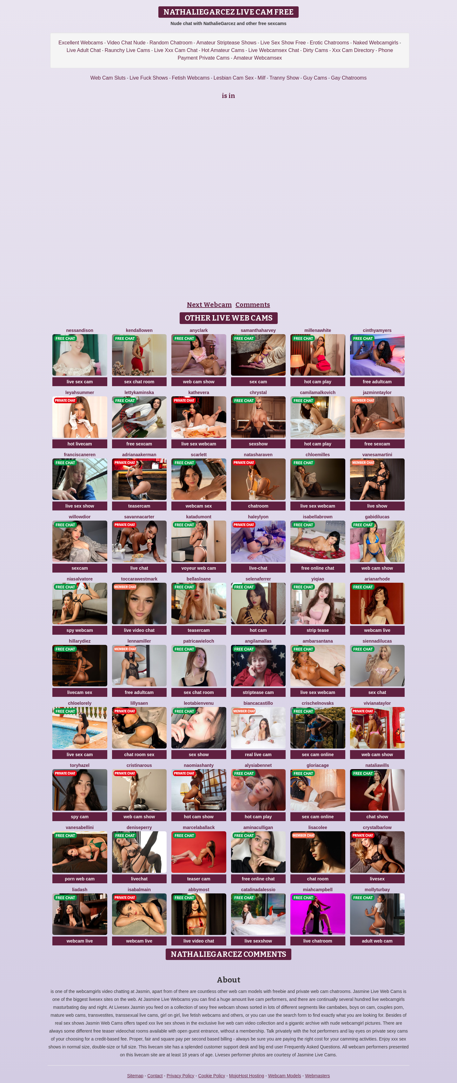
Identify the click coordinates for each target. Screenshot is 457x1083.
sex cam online (318, 754)
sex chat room (139, 381)
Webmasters (317, 1075)
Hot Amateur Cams (223, 50)
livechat (139, 878)
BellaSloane (199, 578)
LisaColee (317, 827)
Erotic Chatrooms (329, 42)
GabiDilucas (377, 516)
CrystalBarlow (377, 827)
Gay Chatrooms (349, 78)
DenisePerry (139, 827)
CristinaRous (139, 765)
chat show (377, 816)
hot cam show (199, 816)
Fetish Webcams (191, 78)
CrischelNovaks (318, 703)
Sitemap (135, 1075)
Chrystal (258, 392)
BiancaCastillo (258, 703)
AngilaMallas (258, 641)
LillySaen (139, 703)
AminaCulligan (258, 827)
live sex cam (80, 381)
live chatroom (317, 941)
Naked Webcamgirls (375, 42)
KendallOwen (139, 330)
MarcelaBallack (199, 827)
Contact (154, 1075)
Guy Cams (315, 78)
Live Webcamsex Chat (273, 50)
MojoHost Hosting (246, 1075)
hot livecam (80, 443)
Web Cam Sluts (108, 78)
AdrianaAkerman (139, 454)
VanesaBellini (80, 827)
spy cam (80, 816)
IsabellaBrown (318, 516)
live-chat (258, 568)
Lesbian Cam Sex (234, 78)
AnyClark (199, 330)
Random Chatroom (170, 42)
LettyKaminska (139, 392)
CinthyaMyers (377, 330)
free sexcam (139, 443)
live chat (139, 568)
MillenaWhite (317, 330)
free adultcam (377, 381)
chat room (317, 878)
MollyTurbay (377, 889)
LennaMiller (139, 641)
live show (377, 506)
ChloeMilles (318, 454)
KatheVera (199, 392)
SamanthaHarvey (258, 330)
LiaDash (79, 889)
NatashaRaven (258, 454)
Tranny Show (284, 78)
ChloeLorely (79, 703)
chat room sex (139, 754)
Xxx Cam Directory (353, 50)
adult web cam (377, 941)
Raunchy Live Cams (127, 50)
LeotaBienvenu (199, 703)
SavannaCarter (139, 516)
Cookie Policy (211, 1075)
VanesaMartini (377, 454)
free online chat (317, 568)
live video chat (139, 630)
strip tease (318, 630)
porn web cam (80, 878)
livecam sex (79, 692)
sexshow (258, 443)
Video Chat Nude (126, 42)
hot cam (258, 630)
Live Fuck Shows (148, 78)
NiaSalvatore (80, 578)
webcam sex (199, 506)
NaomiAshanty (199, 765)
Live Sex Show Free (283, 42)
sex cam (258, 381)
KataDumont (198, 516)
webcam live (377, 630)
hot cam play (317, 381)
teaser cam (198, 878)
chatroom (258, 506)
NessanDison (79, 330)
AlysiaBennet (258, 765)
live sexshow (258, 941)
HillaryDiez (79, 641)
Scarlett (199, 454)
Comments (252, 304)
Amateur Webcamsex (258, 58)
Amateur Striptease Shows (226, 42)
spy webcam (80, 630)
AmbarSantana (318, 641)
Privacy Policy (180, 1075)
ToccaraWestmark (139, 578)
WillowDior (79, 516)
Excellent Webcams (80, 42)
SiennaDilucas (377, 641)
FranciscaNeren (80, 454)
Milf (262, 78)
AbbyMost (198, 889)
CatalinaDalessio (258, 889)
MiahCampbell (318, 889)
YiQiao (317, 578)
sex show (199, 754)
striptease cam (258, 692)
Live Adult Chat (84, 50)
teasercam (139, 506)
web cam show (199, 381)
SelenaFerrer (258, 578)
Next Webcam (209, 304)
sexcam (80, 568)
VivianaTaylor (377, 703)
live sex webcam (198, 443)
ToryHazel (79, 765)
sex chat (377, 692)
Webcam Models (284, 1075)
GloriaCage (318, 765)
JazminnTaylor (377, 392)
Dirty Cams (315, 50)
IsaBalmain (139, 889)
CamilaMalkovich (317, 392)
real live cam (258, 754)
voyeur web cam (199, 568)
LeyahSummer (79, 392)
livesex (377, 878)
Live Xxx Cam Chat (175, 50)
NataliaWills (377, 765)
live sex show (79, 506)
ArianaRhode (377, 578)
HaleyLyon (258, 516)
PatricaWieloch (198, 641)
